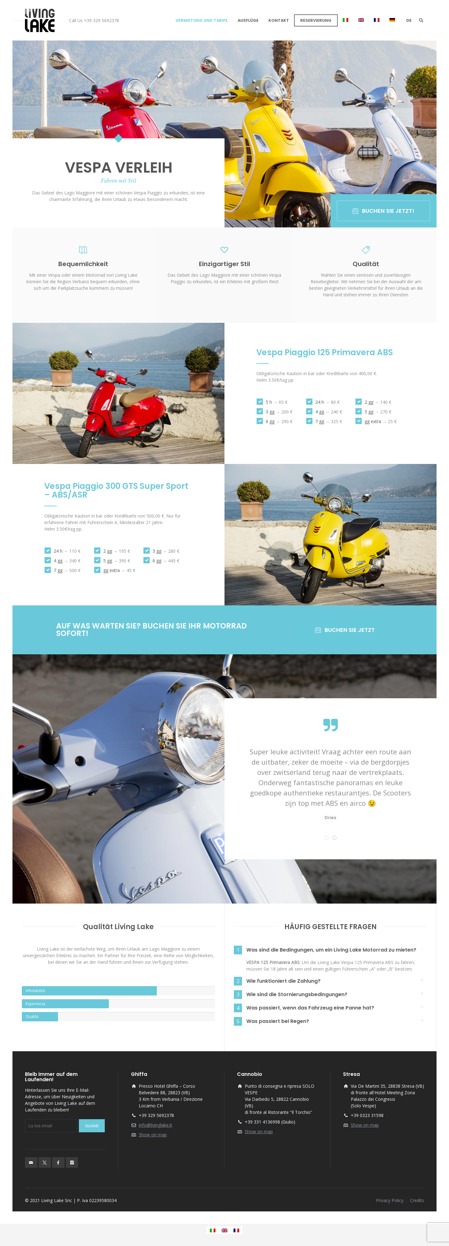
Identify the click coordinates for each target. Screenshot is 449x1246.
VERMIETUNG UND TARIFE (202, 20)
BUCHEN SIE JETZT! (383, 211)
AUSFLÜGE (248, 20)
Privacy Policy (389, 1200)
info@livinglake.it (155, 1125)
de (409, 20)
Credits (417, 1200)
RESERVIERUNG (315, 20)
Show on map (153, 1135)
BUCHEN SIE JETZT (345, 630)
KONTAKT (278, 20)
